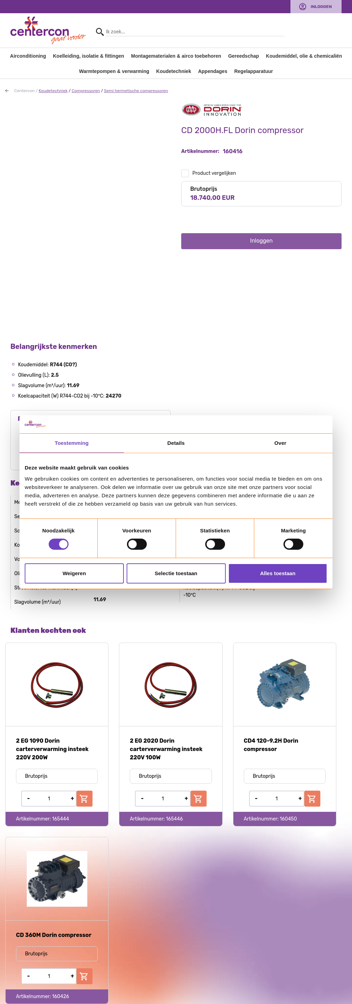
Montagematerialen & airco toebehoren (176, 56)
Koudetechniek (173, 71)
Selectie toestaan (176, 573)
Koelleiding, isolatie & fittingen (88, 56)
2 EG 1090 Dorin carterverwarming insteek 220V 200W (52, 749)
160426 (60, 996)
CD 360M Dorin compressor (53, 935)
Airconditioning (28, 56)
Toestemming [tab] (72, 443)
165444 (60, 819)
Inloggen (321, 6)
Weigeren (74, 573)
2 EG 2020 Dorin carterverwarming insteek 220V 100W (166, 749)
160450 (288, 819)
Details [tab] (176, 443)
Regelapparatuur (253, 71)
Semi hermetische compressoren (136, 90)
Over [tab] (280, 443)
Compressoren (86, 90)
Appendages (212, 71)
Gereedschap (243, 56)
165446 (174, 819)
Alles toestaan (278, 573)
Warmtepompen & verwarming (114, 71)
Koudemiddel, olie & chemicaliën (304, 56)
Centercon (24, 90)
